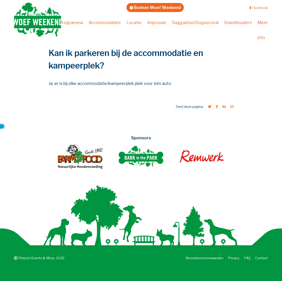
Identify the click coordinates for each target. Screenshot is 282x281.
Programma (71, 22)
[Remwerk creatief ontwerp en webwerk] (201, 156)
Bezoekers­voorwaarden (204, 258)
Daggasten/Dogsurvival (195, 22)
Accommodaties (105, 22)
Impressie (156, 22)
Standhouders (238, 22)
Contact (261, 258)
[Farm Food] (80, 156)
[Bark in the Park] (141, 156)
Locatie (133, 22)
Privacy (233, 258)
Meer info (262, 30)
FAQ (247, 258)
